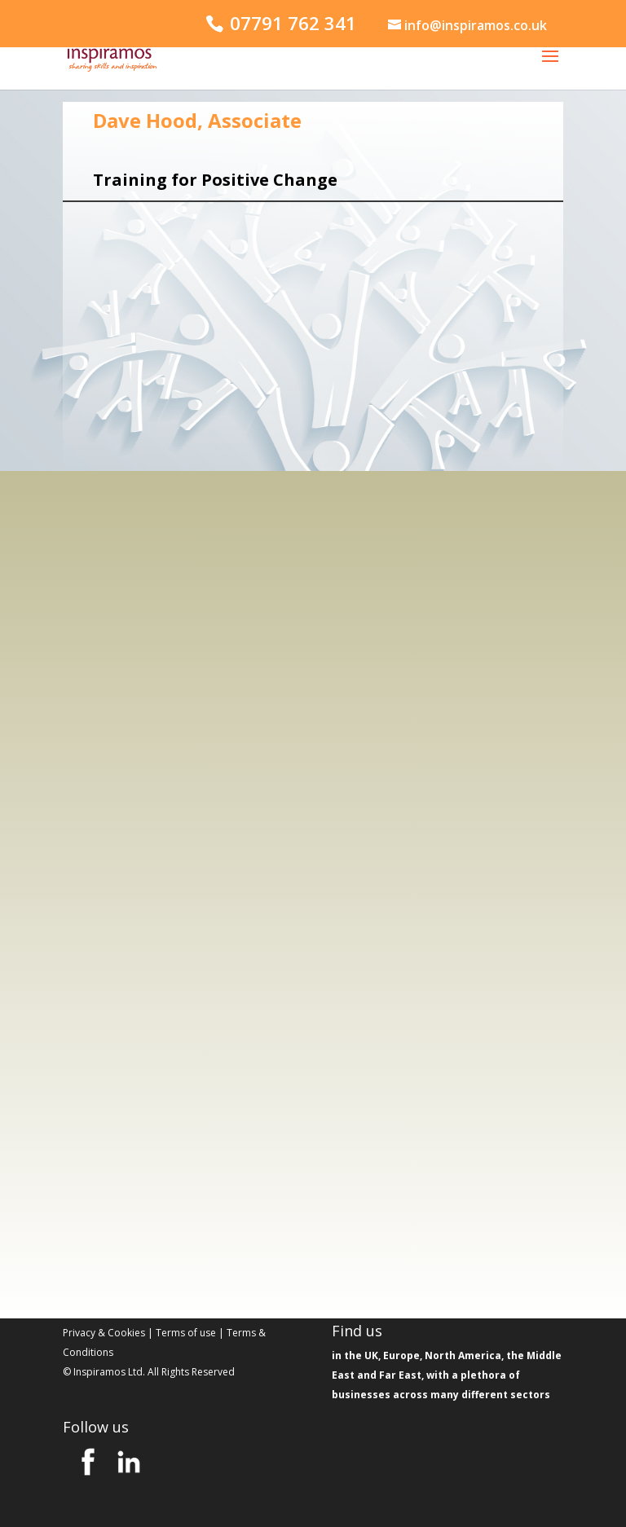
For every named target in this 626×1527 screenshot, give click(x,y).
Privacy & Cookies (104, 1333)
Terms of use (186, 1333)
